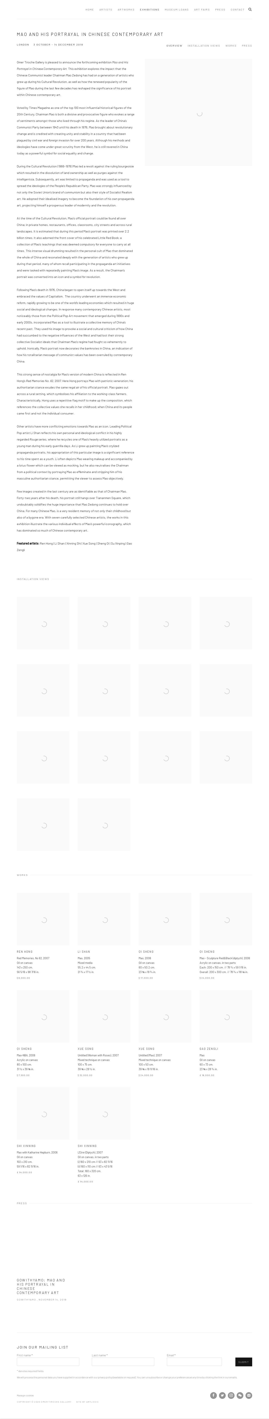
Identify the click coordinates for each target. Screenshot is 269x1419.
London (23, 44)
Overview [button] (174, 45)
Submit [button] (244, 1362)
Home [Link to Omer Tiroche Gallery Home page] (90, 9)
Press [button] (247, 45)
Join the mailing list (248, 1395)
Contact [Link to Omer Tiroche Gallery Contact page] (238, 9)
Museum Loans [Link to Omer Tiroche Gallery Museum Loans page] (177, 9)
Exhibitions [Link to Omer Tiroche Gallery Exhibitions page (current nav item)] (150, 9)
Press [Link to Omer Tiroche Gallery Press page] (220, 9)
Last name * (100, 1355)
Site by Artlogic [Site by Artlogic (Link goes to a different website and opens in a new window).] (87, 1402)
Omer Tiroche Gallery (49, 9)
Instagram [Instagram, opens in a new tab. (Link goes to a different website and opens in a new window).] (231, 1395)
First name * (25, 1355)
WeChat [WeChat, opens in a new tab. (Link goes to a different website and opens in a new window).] (240, 1395)
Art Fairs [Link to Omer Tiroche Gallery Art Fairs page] (202, 9)
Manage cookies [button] (25, 1395)
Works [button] (231, 45)
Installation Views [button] (204, 45)
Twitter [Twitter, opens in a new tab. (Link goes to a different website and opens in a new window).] (222, 1395)
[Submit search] (250, 9)
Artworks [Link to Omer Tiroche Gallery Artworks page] (126, 9)
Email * (171, 1355)
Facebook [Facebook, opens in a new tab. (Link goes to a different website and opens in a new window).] (213, 1395)
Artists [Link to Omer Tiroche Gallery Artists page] (105, 9)
